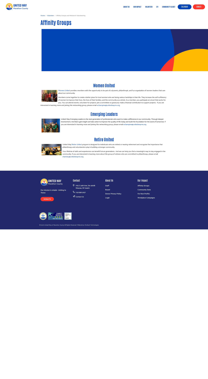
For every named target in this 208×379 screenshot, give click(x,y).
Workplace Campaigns (146, 197)
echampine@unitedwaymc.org (108, 105)
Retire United (104, 139)
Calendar (184, 6)
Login (107, 197)
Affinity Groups (143, 185)
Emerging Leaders (104, 113)
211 (157, 6)
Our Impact (137, 6)
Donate (198, 6)
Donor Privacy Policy (113, 193)
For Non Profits (144, 193)
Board (107, 189)
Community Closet (168, 6)
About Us (126, 6)
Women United (104, 85)
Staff (107, 185)
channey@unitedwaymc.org (73, 156)
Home (11, 9)
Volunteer (148, 6)
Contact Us (80, 196)
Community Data (144, 189)
